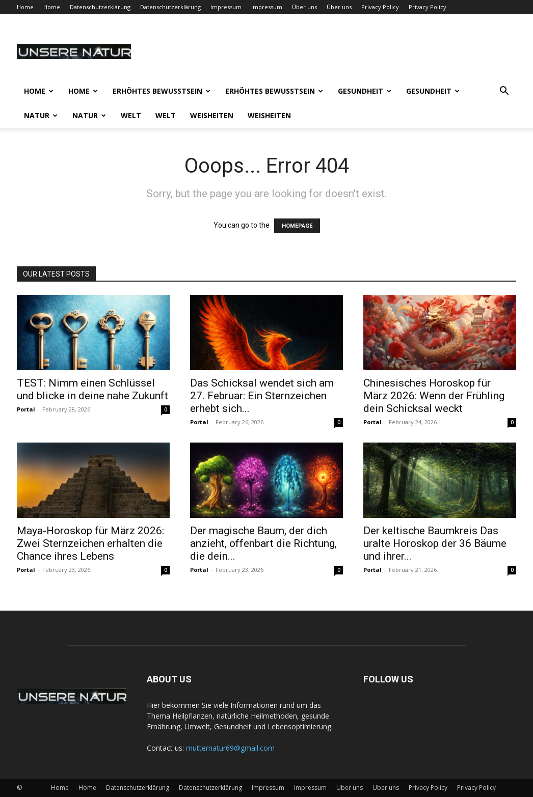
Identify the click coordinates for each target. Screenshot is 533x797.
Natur (41, 115)
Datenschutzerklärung (100, 7)
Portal (26, 409)
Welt (131, 115)
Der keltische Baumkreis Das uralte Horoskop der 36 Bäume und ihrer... (435, 543)
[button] (504, 92)
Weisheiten (211, 115)
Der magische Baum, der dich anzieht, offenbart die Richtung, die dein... (263, 543)
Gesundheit (364, 91)
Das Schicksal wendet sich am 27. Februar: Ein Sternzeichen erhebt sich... (262, 396)
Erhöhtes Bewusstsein (161, 91)
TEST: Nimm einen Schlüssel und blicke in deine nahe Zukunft (92, 389)
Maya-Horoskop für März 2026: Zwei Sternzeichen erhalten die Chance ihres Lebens (90, 543)
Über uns (304, 7)
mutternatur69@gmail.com (230, 748)
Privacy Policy (380, 7)
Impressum (226, 7)
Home (25, 7)
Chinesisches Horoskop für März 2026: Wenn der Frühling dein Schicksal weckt (433, 396)
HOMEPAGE (297, 226)
